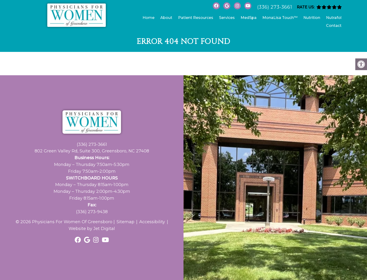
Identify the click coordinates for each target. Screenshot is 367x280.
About (166, 17)
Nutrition (311, 17)
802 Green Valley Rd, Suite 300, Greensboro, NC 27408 (92, 151)
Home (148, 17)
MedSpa (249, 17)
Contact (333, 25)
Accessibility (152, 221)
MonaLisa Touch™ (279, 17)
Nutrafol (333, 17)
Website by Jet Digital (92, 228)
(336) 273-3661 (274, 7)
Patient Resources (195, 17)
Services (227, 17)
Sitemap (125, 221)
